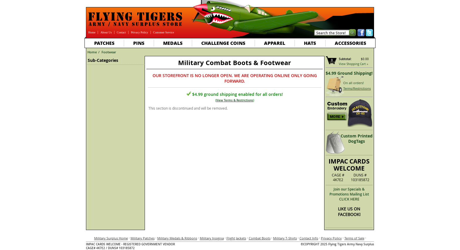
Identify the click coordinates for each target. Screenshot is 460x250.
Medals (172, 43)
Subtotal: (345, 59)
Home (91, 32)
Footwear (109, 52)
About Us (106, 32)
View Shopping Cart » (353, 64)
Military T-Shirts (285, 238)
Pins (138, 43)
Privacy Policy (139, 32)
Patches (104, 43)
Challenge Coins (223, 43)
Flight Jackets (236, 238)
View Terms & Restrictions (234, 100)
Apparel (274, 43)
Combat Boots (259, 238)
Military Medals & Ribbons (177, 238)
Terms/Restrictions (357, 88)
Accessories (350, 43)
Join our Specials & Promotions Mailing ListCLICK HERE (349, 194)
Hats (310, 43)
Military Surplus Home (111, 238)
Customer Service (163, 32)
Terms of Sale (354, 238)
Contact (121, 32)
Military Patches (143, 238)
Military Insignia (212, 238)
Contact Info (309, 238)
